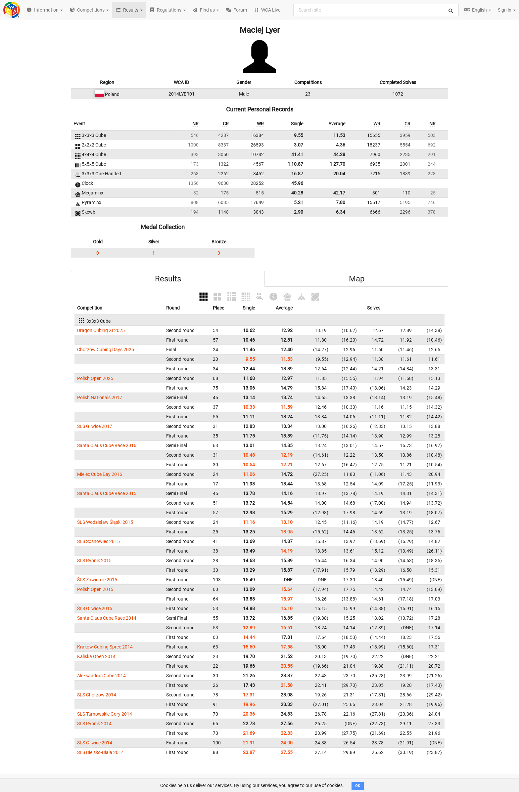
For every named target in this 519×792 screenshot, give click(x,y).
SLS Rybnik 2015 (94, 560)
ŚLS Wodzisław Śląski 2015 (105, 522)
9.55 (298, 135)
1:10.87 (295, 164)
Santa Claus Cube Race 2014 (106, 618)
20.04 (339, 173)
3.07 (298, 144)
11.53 (339, 135)
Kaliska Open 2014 (96, 656)
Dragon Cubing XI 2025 (101, 330)
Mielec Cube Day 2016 (99, 474)
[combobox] (376, 10)
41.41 (297, 154)
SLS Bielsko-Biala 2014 (100, 752)
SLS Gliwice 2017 (94, 426)
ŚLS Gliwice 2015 (94, 608)
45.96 (297, 183)
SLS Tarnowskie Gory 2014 (104, 714)
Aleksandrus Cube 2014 (101, 675)
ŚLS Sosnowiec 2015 (98, 541)
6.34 (340, 212)
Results (168, 278)
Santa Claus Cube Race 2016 (106, 445)
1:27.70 (337, 164)
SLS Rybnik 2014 (94, 723)
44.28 (339, 154)
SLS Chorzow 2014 (96, 694)
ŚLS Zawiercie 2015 (97, 579)
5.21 (298, 202)
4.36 (340, 144)
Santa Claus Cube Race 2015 (106, 493)
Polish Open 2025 (95, 378)
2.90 (298, 212)
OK (357, 786)
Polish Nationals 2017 (99, 397)
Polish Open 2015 (95, 589)
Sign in (507, 10)
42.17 (339, 192)
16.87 (297, 173)
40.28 (297, 192)
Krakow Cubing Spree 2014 (105, 646)
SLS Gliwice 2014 (94, 742)
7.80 (340, 202)
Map (356, 278)
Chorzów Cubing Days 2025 (105, 349)
